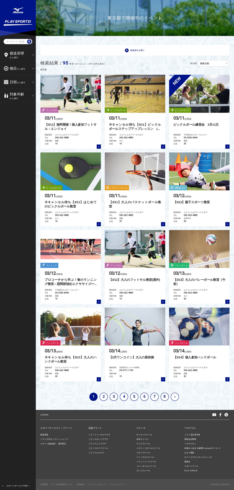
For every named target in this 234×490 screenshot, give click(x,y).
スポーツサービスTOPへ (18, 486)
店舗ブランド (95, 428)
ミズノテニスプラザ (97, 444)
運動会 (187, 461)
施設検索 (44, 435)
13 (23, 37)
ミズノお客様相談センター (62, 484)
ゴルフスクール (143, 453)
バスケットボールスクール (148, 448)
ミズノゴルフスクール (98, 448)
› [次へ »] (174, 396)
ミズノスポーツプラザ (98, 439)
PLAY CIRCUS (190, 470)
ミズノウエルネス (96, 453)
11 (8, 37)
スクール (141, 428)
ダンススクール (143, 470)
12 (15, 37)
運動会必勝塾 (190, 439)
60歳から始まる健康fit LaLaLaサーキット (202, 448)
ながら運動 (189, 453)
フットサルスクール (145, 457)
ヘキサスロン (190, 444)
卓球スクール (142, 439)
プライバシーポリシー (97, 484)
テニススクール (143, 444)
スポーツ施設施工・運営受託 (53, 444)
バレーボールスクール (146, 466)
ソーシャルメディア (117, 484)
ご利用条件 (80, 484)
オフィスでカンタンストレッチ (198, 457)
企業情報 (44, 484)
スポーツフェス (191, 466)
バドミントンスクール (146, 461)
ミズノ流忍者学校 (192, 435)
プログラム (190, 428)
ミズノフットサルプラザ (99, 435)
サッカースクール (144, 435)
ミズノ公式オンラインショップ (54, 439)
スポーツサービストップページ (56, 428)
